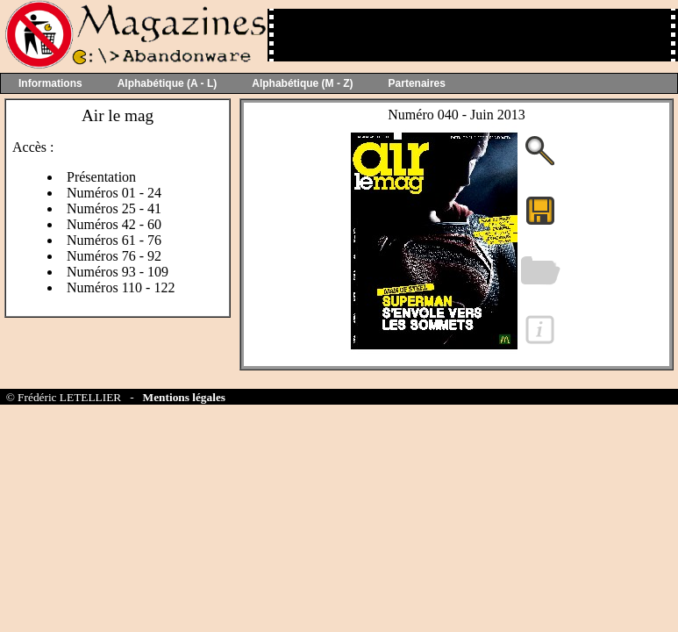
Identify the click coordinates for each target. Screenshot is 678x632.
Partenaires (417, 83)
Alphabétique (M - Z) (302, 83)
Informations (50, 83)
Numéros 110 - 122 (121, 287)
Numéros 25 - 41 (114, 208)
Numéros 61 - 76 (114, 240)
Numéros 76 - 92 (114, 255)
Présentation (101, 176)
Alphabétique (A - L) (168, 83)
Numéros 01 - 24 (114, 192)
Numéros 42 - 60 (114, 224)
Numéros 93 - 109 (117, 271)
